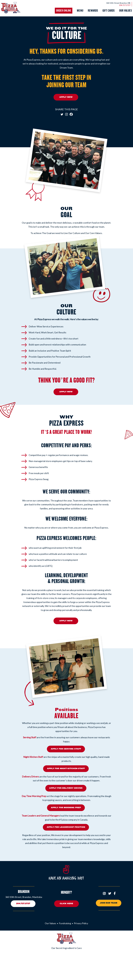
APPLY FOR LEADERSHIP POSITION (66, 827)
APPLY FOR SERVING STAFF (66, 749)
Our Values (125, 10)
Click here (66, 903)
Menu (80, 10)
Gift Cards (108, 10)
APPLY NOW (66, 97)
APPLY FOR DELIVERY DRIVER (65, 788)
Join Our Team (108, 903)
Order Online (63, 10)
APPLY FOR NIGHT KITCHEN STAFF (66, 768)
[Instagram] (66, 114)
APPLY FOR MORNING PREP (66, 807)
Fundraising (65, 923)
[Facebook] (71, 114)
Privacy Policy (81, 923)
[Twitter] (62, 114)
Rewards (93, 10)
